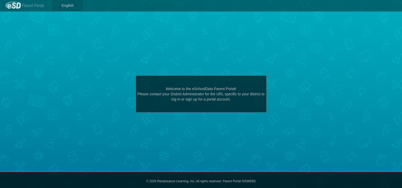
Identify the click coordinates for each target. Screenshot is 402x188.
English (68, 5)
